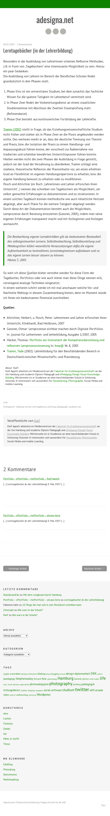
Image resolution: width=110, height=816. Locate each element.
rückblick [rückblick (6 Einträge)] (24, 690)
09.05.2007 (9, 44)
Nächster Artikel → (94, 568)
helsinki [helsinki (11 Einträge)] (78, 678)
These (6, 743)
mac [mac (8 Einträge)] (5, 684)
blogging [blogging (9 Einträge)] (55, 674)
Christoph (8, 610)
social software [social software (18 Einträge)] (53, 690)
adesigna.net (55, 19)
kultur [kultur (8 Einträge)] (96, 679)
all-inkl (62, 802)
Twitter (63, 31)
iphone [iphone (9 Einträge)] (85, 679)
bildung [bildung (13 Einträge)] (41, 673)
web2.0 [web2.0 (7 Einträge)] (13, 695)
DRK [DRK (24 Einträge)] (94, 673)
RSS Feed (48, 31)
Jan (5, 733)
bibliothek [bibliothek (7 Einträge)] (32, 674)
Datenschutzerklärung (27, 802)
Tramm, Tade (15, 351)
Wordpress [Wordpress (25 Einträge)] (43, 694)
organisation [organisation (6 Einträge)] (24, 684)
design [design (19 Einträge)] (70, 673)
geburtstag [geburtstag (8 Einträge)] (52, 679)
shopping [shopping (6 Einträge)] (31, 690)
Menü (55, 4)
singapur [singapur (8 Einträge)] (39, 690)
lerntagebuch (40, 406)
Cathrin (7, 718)
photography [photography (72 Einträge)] (60, 683)
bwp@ (59, 346)
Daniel (6, 728)
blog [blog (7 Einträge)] (48, 674)
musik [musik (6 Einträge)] (10, 684)
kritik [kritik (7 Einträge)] (91, 679)
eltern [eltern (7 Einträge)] (100, 674)
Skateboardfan (11, 594)
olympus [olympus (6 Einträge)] (16, 684)
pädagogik (62, 406)
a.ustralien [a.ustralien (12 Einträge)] (15, 673)
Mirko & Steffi (11, 738)
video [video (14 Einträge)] (6, 694)
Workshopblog (11, 779)
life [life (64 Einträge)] (103, 678)
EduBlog (7, 764)
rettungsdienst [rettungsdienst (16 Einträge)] (11, 690)
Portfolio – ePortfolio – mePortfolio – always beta (31, 515)
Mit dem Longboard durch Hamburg (42, 594)
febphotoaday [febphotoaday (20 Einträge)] (24, 678)
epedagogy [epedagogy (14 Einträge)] (9, 678)
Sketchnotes (10, 774)
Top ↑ (104, 805)
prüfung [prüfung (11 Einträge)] (77, 684)
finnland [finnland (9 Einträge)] (37, 679)
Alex (5, 713)
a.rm (5, 402)
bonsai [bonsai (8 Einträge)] (62, 674)
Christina (8, 723)
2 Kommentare (24, 44)
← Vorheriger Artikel (16, 568)
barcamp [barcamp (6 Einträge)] (24, 674)
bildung (20, 406)
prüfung (52, 406)
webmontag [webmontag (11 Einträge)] (22, 694)
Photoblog (9, 769)
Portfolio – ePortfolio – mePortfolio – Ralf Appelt (31, 478)
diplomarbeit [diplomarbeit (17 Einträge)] (82, 673)
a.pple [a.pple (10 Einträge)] (6, 673)
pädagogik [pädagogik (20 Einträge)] (88, 684)
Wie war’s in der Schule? (30, 610)
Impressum (9, 802)
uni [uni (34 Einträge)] (92, 690)
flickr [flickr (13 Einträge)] (44, 678)
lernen (28, 406)
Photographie (75, 380)
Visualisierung (60, 380)
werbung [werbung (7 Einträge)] (32, 695)
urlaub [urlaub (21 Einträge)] (99, 690)
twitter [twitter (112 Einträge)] (82, 689)
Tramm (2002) (12, 129)
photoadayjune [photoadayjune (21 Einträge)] (39, 684)
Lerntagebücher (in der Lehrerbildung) (84, 599)
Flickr (56, 31)
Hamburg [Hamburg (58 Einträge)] (65, 678)
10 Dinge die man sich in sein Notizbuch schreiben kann (51, 604)
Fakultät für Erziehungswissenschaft (74, 371)
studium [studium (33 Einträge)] (68, 690)
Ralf (37, 421)
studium (72, 406)
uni (79, 406)
